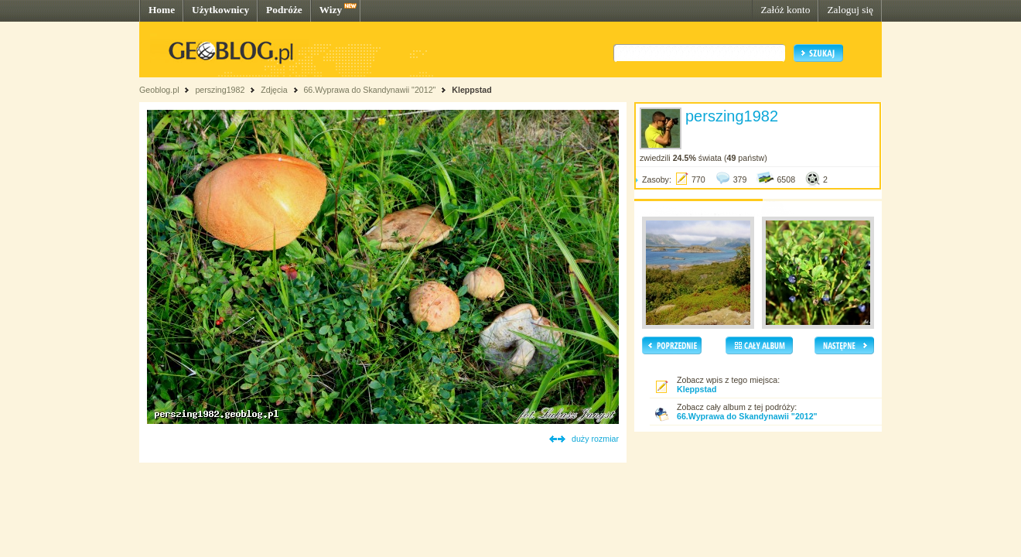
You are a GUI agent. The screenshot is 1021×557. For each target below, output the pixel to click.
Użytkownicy (220, 9)
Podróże (284, 9)
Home (162, 9)
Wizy (330, 9)
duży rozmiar (595, 438)
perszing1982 (219, 89)
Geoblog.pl (159, 89)
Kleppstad (472, 89)
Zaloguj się (850, 9)
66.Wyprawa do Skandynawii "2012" (369, 89)
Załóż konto (785, 9)
